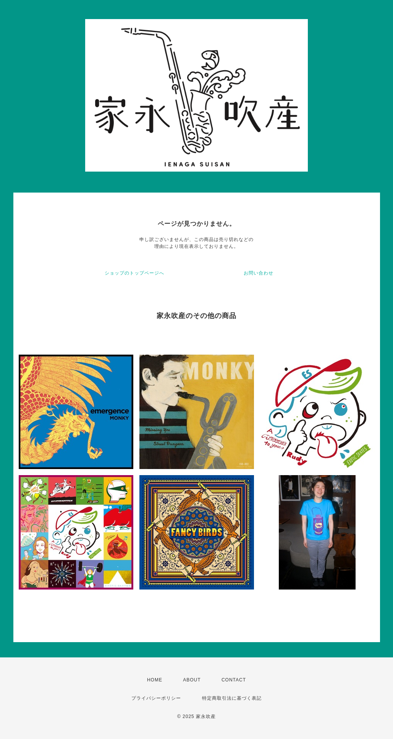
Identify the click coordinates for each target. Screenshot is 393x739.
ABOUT (192, 680)
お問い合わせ (258, 273)
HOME (154, 680)
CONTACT (234, 680)
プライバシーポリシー (156, 698)
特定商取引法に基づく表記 (232, 698)
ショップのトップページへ (134, 273)
